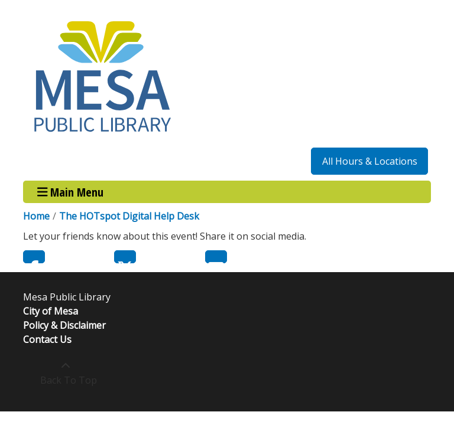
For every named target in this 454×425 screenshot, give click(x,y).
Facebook (34, 256)
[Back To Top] (65, 373)
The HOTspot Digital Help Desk (129, 216)
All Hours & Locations (369, 161)
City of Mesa (50, 311)
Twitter (125, 256)
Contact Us (47, 339)
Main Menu (70, 192)
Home (36, 216)
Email (216, 256)
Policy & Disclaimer (64, 325)
